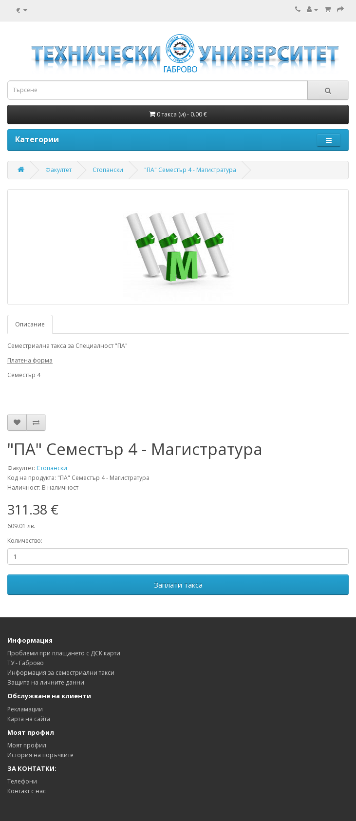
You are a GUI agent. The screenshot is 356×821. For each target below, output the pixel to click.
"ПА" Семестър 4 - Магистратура (190, 170)
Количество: (24, 540)
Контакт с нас (26, 791)
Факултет (58, 170)
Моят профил (26, 745)
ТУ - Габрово (25, 663)
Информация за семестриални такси (60, 672)
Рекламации (25, 709)
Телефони (22, 781)
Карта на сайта (28, 719)
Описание (30, 324)
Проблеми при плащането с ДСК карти (63, 653)
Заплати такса (178, 585)
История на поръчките (40, 755)
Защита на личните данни (45, 682)
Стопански (108, 170)
